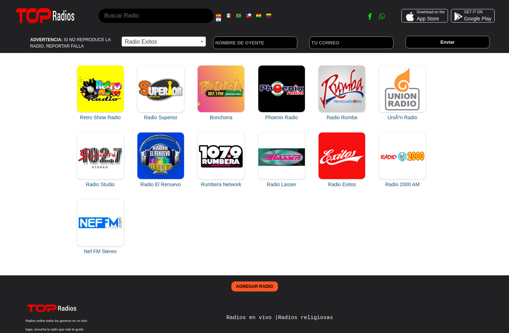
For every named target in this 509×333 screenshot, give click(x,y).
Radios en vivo (250, 317)
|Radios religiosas (304, 317)
